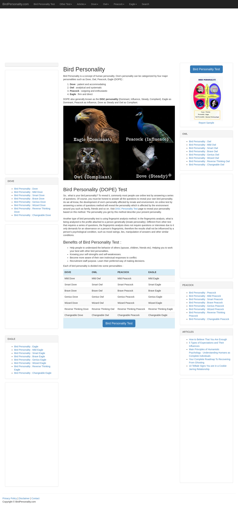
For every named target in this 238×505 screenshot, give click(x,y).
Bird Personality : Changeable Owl (206, 164)
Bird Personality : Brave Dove (29, 198)
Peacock (119, 4)
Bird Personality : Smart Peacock (206, 299)
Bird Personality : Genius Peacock (206, 306)
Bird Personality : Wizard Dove (30, 205)
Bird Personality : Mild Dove (28, 192)
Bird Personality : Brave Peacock (206, 302)
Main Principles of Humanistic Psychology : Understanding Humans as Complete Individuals (209, 352)
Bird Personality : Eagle (26, 346)
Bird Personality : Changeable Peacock (209, 319)
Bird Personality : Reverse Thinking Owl (209, 161)
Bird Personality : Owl (200, 141)
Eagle (133, 4)
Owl (106, 4)
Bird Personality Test (44, 4)
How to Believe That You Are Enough (208, 339)
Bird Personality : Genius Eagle (30, 359)
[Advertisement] (119, 35)
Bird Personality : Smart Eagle (29, 353)
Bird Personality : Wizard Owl (204, 158)
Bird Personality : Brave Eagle (29, 356)
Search (145, 4)
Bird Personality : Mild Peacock (205, 296)
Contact (35, 498)
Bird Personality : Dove (26, 188)
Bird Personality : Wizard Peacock (206, 309)
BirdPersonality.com (15, 4)
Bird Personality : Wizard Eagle (30, 363)
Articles (81, 4)
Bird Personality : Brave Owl (203, 151)
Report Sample (206, 122)
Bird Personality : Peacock (202, 292)
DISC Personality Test (126, 208)
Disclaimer (24, 498)
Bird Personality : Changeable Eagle (32, 373)
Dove (94, 4)
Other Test (66, 4)
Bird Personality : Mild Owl (202, 144)
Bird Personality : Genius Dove (30, 202)
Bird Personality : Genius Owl (204, 154)
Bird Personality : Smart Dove (29, 195)
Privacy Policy (9, 498)
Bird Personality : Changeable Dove (32, 215)
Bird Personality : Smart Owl (203, 148)
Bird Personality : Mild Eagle (28, 350)
